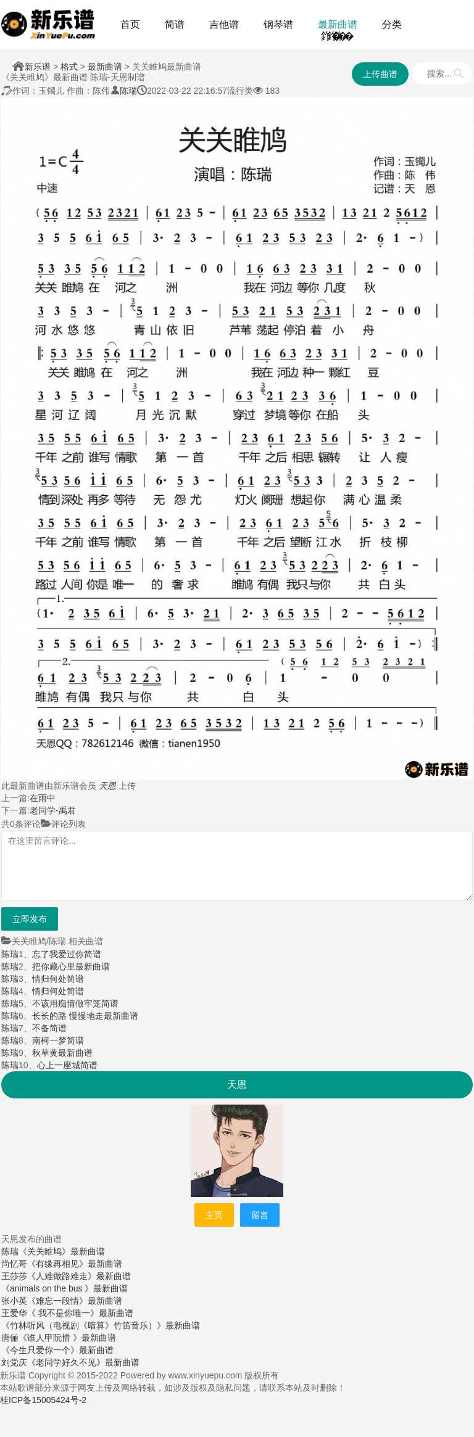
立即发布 (29, 919)
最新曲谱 (337, 24)
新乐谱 (38, 67)
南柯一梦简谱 (58, 1040)
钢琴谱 (278, 24)
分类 (392, 24)
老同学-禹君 (53, 810)
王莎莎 (14, 1276)
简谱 (175, 24)
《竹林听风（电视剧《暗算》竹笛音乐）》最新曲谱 (100, 1325)
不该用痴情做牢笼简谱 (75, 1003)
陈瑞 (128, 91)
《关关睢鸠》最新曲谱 (62, 1251)
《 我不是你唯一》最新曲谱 (80, 1313)
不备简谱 (49, 1028)
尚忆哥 (14, 1264)
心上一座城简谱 (67, 1065)
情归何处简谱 (58, 979)
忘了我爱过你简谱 (66, 954)
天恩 (107, 786)
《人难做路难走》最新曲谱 (79, 1276)
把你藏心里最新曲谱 (71, 966)
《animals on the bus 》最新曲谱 (64, 1288)
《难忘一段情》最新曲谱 (74, 1301)
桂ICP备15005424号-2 (43, 1400)
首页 (130, 24)
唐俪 (10, 1338)
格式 (69, 67)
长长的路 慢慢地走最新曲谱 (85, 1016)
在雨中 (43, 798)
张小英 (14, 1301)
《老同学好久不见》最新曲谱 (83, 1362)
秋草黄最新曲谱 (62, 1053)
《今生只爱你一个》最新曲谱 (57, 1350)
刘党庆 (14, 1362)
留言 (259, 1215)
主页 (214, 1215)
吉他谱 (224, 24)
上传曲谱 (380, 74)
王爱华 (14, 1313)
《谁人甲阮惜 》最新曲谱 (67, 1338)
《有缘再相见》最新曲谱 (74, 1264)
